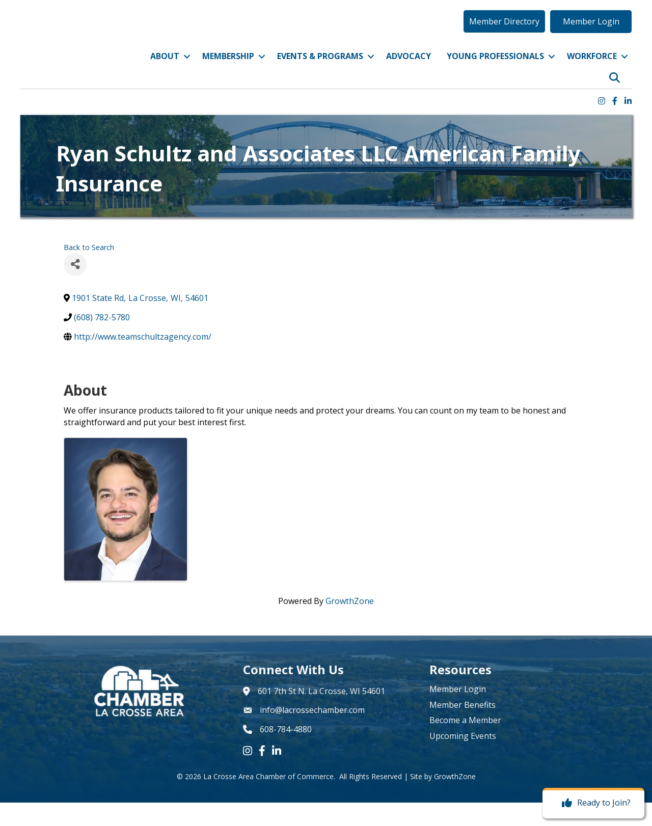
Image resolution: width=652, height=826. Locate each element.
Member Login (457, 713)
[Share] (75, 288)
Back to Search (89, 271)
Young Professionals (495, 67)
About (164, 67)
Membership (228, 67)
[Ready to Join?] (594, 803)
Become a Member (465, 743)
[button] (504, 33)
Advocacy (408, 67)
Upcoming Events (462, 759)
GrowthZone (349, 624)
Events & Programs (320, 67)
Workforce (592, 67)
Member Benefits (462, 728)
